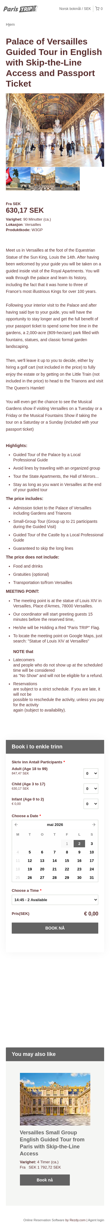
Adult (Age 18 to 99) (38, 771)
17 (92, 860)
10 (92, 852)
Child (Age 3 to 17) (38, 786)
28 (55, 877)
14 (55, 860)
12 (30, 860)
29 (67, 877)
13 (42, 860)
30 (79, 877)
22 (67, 869)
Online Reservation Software (44, 1220)
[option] (18, 178)
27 (42, 877)
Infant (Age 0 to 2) (38, 801)
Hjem (10, 24)
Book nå (55, 928)
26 (30, 877)
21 (55, 869)
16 (79, 860)
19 (30, 869)
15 (67, 860)
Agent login (96, 1220)
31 (92, 877)
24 (92, 869)
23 (79, 869)
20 (42, 869)
